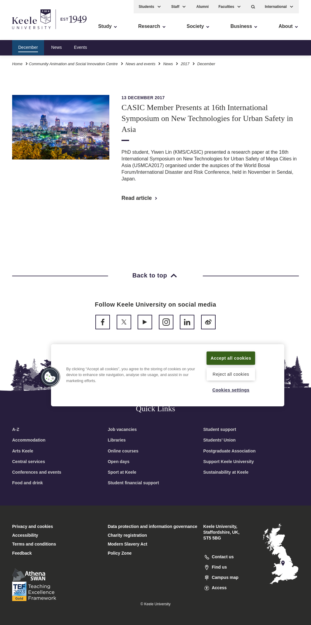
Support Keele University (228, 461)
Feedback (22, 553)
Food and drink (27, 482)
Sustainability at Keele (225, 472)
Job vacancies (122, 429)
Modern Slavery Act (127, 544)
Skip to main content (32, 30)
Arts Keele (22, 451)
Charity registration (127, 535)
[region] (167, 371)
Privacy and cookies (32, 526)
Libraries (117, 440)
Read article (139, 198)
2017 (185, 63)
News (56, 46)
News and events (140, 63)
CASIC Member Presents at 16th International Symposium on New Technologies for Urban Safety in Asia (207, 118)
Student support (219, 429)
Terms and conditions (34, 544)
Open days (119, 461)
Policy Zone (120, 553)
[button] (253, 6)
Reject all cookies (231, 373)
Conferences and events (36, 472)
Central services (28, 461)
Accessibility (22, 30)
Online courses (123, 451)
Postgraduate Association (229, 451)
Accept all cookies (231, 354)
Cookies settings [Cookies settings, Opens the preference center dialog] (231, 390)
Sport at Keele (122, 472)
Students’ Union (219, 440)
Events (80, 46)
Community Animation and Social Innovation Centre (73, 63)
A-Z (15, 429)
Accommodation (29, 440)
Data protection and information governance (152, 526)
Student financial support (133, 482)
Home (17, 63)
